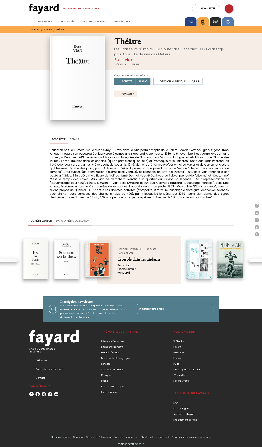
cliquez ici (83, 317)
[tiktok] (50, 394)
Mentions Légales (60, 437)
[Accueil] (43, 8)
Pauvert (48, 29)
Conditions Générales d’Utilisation (92, 437)
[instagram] (31, 394)
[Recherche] (229, 8)
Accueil (35, 29)
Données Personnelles (126, 437)
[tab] (32, 21)
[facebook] (38, 394)
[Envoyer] (209, 309)
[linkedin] (56, 394)
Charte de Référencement (154, 437)
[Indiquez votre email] (170, 309)
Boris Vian (123, 59)
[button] (206, 8)
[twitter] (44, 394)
